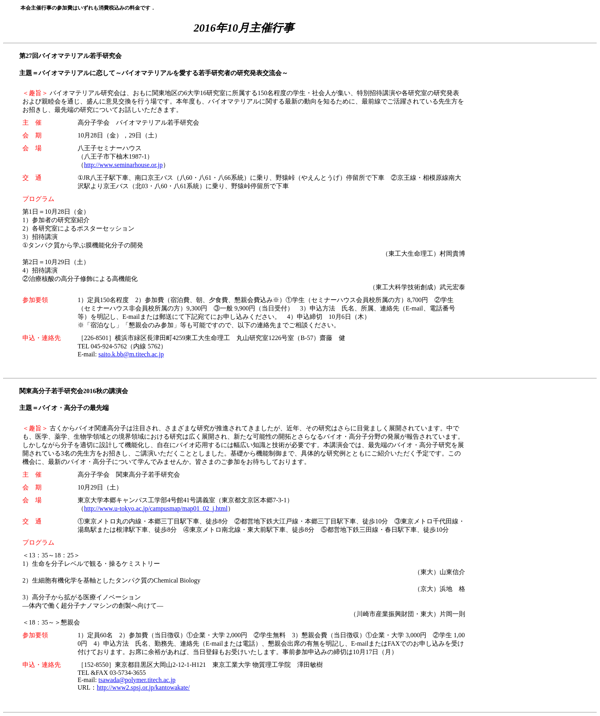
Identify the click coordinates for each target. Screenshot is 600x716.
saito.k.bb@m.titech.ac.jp (131, 354)
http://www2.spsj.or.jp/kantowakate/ (143, 687)
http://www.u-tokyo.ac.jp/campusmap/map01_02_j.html (156, 508)
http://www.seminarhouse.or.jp (123, 164)
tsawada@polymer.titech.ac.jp (137, 679)
